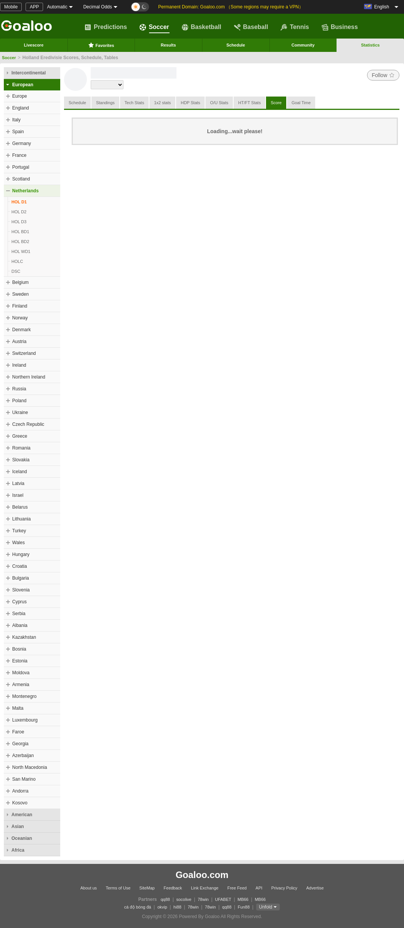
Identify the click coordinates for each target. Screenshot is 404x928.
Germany (21, 143)
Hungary (20, 554)
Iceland (19, 471)
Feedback (173, 888)
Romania (21, 448)
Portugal (20, 167)
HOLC (17, 261)
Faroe (18, 732)
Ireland (19, 365)
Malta (17, 708)
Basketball (201, 27)
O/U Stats (219, 102)
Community (303, 45)
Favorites (101, 45)
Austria (19, 341)
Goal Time (301, 102)
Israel (17, 495)
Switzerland (24, 353)
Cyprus (19, 601)
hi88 (177, 907)
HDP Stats (190, 102)
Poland (19, 400)
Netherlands (25, 190)
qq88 (165, 899)
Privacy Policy (284, 888)
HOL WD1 (20, 251)
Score (276, 102)
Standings (105, 102)
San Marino (23, 779)
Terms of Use (118, 888)
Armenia (20, 684)
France (19, 155)
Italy (16, 119)
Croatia (19, 566)
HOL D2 (18, 211)
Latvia (18, 483)
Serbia (19, 613)
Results (168, 45)
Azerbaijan (23, 755)
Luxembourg (25, 720)
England (20, 108)
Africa (17, 850)
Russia (19, 389)
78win (203, 899)
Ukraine (20, 412)
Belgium (20, 282)
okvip (162, 907)
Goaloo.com (202, 875)
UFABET (223, 899)
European (22, 84)
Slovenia (21, 590)
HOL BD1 (20, 231)
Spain (18, 131)
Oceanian (21, 838)
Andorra (20, 791)
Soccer (154, 27)
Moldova (20, 672)
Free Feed (237, 888)
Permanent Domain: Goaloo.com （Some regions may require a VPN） (230, 7)
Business (340, 27)
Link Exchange (204, 888)
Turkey (19, 530)
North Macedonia (29, 767)
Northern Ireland (28, 377)
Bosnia (19, 649)
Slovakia (20, 459)
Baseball (251, 27)
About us (88, 888)
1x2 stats (162, 102)
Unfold (266, 907)
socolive (183, 899)
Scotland (21, 179)
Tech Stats (134, 102)
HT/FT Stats (249, 102)
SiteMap (147, 888)
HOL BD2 (20, 241)
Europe (19, 96)
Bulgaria (20, 578)
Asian (17, 826)
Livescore (33, 45)
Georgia (20, 743)
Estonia (19, 661)
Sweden (20, 294)
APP (34, 7)
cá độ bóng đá (137, 907)
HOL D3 (18, 221)
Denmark (21, 329)
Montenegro (24, 696)
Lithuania (21, 519)
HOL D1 (19, 202)
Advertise (315, 888)
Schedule (235, 45)
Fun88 (244, 907)
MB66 (242, 899)
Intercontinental (28, 73)
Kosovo (19, 803)
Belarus (20, 507)
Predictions (106, 27)
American (21, 814)
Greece (19, 436)
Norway (20, 318)
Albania (19, 625)
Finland (19, 306)
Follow (383, 75)
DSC (15, 271)
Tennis (295, 27)
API (259, 888)
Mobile (11, 7)
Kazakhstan (24, 637)
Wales (18, 542)
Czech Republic (28, 424)
